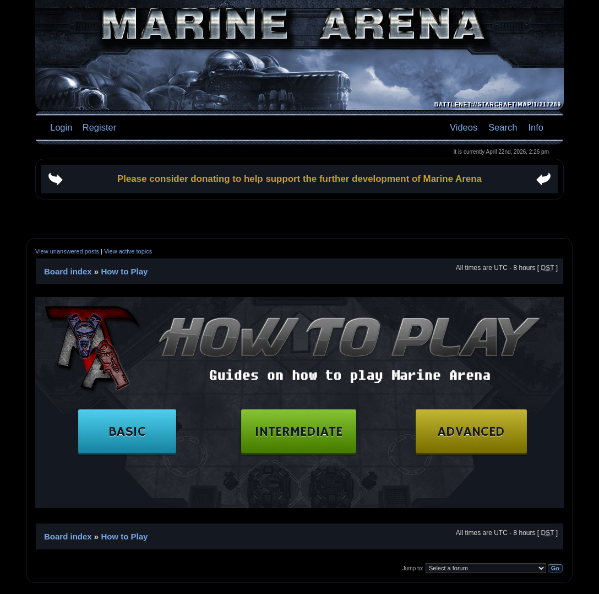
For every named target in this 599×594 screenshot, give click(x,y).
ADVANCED (478, 432)
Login (61, 127)
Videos (463, 127)
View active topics (128, 251)
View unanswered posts (67, 251)
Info (535, 127)
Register (98, 127)
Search (502, 127)
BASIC (134, 432)
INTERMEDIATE (305, 432)
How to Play (124, 271)
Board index (68, 271)
